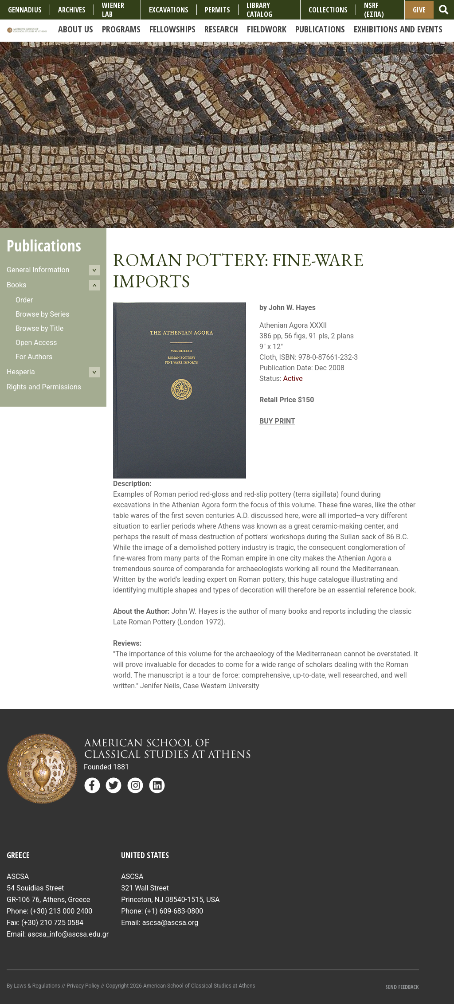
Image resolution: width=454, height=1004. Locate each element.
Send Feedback (402, 987)
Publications (44, 245)
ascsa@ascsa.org (170, 922)
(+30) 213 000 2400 (61, 911)
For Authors (34, 357)
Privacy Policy (83, 986)
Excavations (168, 10)
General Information (38, 270)
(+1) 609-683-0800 (174, 911)
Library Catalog (259, 9)
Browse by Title (39, 328)
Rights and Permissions (44, 387)
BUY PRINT (277, 421)
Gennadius (25, 10)
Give (419, 10)
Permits (217, 10)
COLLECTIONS (328, 10)
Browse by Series (43, 314)
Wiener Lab (113, 9)
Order (24, 300)
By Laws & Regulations (33, 986)
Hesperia (21, 372)
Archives (72, 10)
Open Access (36, 342)
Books (17, 285)
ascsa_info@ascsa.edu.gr (68, 934)
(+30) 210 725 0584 (52, 922)
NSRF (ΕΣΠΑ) (374, 9)
